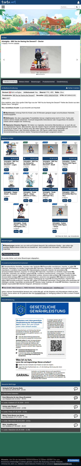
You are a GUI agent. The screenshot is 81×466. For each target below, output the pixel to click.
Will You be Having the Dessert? (24, 95)
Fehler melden (72, 88)
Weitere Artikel (24, 82)
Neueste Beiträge (9, 384)
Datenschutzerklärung (63, 464)
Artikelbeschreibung (10, 82)
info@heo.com (59, 288)
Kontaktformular (40, 293)
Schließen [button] (73, 460)
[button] (3, 7)
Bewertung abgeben (10, 254)
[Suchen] (76, 7)
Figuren (5, 43)
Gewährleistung (62, 82)
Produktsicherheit (49, 82)
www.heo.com (48, 288)
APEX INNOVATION (51, 95)
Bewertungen (35, 82)
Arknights (16, 43)
